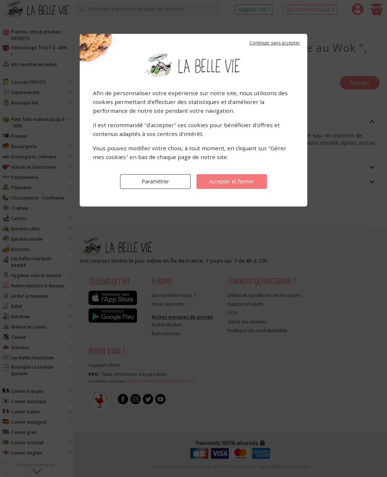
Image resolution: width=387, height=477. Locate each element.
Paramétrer (155, 181)
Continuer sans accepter (274, 43)
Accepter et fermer (231, 181)
